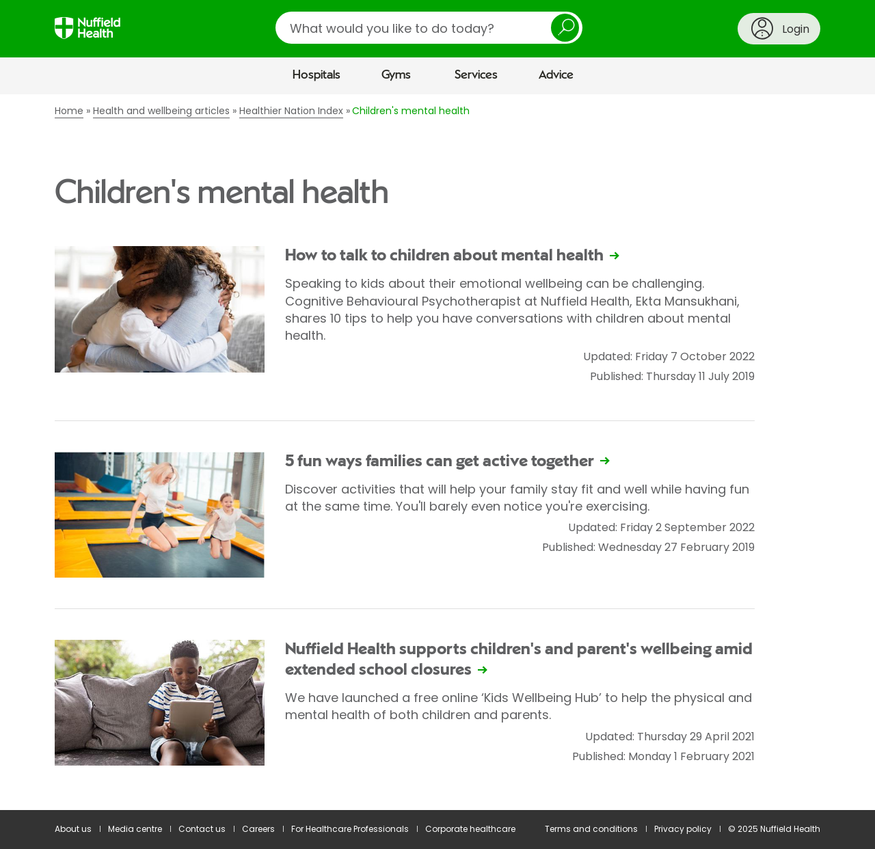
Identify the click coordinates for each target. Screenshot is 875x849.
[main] (437, 452)
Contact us (202, 829)
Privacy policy (683, 829)
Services (476, 75)
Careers (258, 829)
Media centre (135, 829)
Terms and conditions (591, 829)
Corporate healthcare (470, 829)
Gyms (396, 75)
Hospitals (316, 75)
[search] (428, 28)
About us (73, 829)
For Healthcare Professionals (350, 829)
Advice (556, 75)
